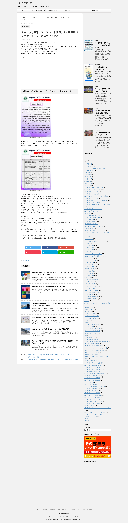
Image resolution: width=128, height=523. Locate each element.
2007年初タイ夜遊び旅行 (91, 339)
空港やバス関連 (89, 273)
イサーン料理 (89, 239)
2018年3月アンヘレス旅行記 (92, 403)
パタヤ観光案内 (88, 307)
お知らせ (86, 420)
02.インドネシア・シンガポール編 (94, 350)
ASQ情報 (87, 172)
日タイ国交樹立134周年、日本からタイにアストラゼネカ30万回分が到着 (55, 317)
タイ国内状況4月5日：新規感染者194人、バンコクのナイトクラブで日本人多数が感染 (52, 359)
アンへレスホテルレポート (92, 328)
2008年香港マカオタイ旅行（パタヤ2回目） (96, 341)
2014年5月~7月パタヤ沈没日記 (93, 363)
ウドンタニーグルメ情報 (92, 316)
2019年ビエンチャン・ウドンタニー (94, 414)
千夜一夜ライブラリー (90, 416)
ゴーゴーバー (89, 281)
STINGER (80, 519)
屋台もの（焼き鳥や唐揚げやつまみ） (95, 256)
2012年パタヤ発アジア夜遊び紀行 (93, 346)
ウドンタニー (88, 311)
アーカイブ (88, 427)
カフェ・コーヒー (90, 251)
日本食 (87, 243)
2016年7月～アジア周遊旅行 (92, 378)
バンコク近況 (88, 183)
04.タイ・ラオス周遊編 (91, 354)
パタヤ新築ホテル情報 (91, 215)
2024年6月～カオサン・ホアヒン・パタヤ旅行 (97, 204)
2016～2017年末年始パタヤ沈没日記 (94, 386)
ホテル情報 (87, 213)
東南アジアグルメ (90, 266)
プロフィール (81, 10)
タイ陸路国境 (89, 166)
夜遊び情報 (67, 10)
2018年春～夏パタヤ (90, 405)
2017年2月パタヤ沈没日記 (91, 388)
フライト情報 (89, 170)
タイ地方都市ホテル (91, 222)
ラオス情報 (87, 185)
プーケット (87, 320)
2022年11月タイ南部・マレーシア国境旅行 (96, 196)
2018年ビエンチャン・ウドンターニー (95, 412)
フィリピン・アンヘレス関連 (92, 324)
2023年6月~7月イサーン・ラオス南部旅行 (96, 200)
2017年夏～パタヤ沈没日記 (92, 397)
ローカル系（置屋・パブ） (92, 292)
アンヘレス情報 (89, 326)
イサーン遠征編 (89, 382)
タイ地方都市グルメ (91, 264)
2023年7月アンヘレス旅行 (91, 202)
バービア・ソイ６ (90, 284)
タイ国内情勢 (26, 260)
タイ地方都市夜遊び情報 (92, 296)
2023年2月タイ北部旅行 (91, 198)
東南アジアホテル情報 (91, 224)
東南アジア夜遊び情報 (91, 299)
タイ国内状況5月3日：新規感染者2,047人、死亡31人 (48, 286)
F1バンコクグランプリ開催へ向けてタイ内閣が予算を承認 (50, 329)
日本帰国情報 (88, 177)
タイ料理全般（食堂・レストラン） (95, 241)
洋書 (86, 418)
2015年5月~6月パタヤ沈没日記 (93, 369)
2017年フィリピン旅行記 (91, 391)
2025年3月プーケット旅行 (91, 211)
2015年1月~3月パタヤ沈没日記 (93, 367)
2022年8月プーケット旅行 (91, 192)
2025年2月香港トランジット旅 (93, 209)
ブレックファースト (91, 247)
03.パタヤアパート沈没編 (92, 352)
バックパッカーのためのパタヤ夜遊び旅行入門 (97, 303)
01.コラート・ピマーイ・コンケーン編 (96, 348)
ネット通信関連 (89, 271)
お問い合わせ (95, 10)
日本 (85, 335)
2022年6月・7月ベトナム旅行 (92, 189)
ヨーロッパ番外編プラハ (91, 361)
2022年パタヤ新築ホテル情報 (38, 11)
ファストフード (89, 258)
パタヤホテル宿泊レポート (92, 217)
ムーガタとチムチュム (91, 236)
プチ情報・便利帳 (89, 269)
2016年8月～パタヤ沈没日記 (92, 380)
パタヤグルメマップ (52, 10)
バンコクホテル (89, 219)
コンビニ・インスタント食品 (93, 254)
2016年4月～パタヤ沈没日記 (92, 376)
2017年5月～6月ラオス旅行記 (92, 395)
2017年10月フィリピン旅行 (92, 399)
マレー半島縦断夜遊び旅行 (91, 343)
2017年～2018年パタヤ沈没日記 (93, 401)
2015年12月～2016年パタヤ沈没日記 (94, 373)
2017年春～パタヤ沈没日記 (92, 393)
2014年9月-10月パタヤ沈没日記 (93, 365)
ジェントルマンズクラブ (92, 286)
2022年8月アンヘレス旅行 (91, 194)
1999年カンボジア (89, 337)
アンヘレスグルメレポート (92, 331)
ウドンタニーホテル (91, 313)
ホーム (24, 10)
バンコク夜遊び (89, 294)
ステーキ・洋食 (89, 245)
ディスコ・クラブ (90, 288)
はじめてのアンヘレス (91, 333)
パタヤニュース (88, 309)
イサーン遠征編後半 (91, 384)
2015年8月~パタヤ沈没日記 (92, 371)
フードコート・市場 (91, 260)
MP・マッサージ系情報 (91, 290)
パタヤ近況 (87, 181)
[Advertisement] (49, 71)
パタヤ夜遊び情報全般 (91, 279)
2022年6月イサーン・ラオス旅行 (93, 187)
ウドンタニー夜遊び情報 (92, 318)
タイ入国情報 (88, 164)
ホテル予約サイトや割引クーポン (94, 226)
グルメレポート (88, 228)
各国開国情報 (88, 174)
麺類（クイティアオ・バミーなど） (95, 230)
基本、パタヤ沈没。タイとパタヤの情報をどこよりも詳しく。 (64, 517)
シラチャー (87, 322)
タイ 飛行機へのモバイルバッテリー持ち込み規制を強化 (103, 45)
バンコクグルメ (89, 262)
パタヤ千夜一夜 (25, 3)
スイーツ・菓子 (89, 249)
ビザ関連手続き (89, 275)
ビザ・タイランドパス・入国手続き (95, 168)
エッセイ (86, 301)
